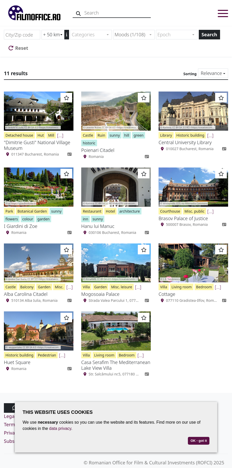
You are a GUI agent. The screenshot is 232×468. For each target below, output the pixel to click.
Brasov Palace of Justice (183, 218)
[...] (60, 135)
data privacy (60, 428)
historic (89, 143)
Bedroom (204, 286)
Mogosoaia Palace (100, 294)
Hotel (110, 211)
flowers (11, 218)
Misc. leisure (121, 286)
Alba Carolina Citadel (25, 294)
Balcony (27, 286)
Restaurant (92, 211)
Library (166, 135)
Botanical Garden (32, 211)
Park (9, 211)
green (139, 135)
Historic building (190, 135)
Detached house (19, 135)
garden (43, 218)
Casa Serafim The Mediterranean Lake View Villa (115, 365)
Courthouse (170, 211)
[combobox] (91, 34)
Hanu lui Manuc (97, 226)
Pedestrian (47, 355)
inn (85, 218)
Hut (41, 135)
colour (27, 218)
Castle (88, 135)
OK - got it (198, 441)
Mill (51, 135)
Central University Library (185, 142)
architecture (129, 211)
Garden (44, 286)
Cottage (167, 294)
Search (209, 34)
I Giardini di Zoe (20, 226)
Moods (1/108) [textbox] (130, 34)
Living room (182, 286)
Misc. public (194, 211)
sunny (115, 135)
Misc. (59, 286)
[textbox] (89, 34)
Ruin (101, 135)
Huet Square (17, 362)
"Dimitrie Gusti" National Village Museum (37, 145)
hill (126, 135)
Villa (86, 286)
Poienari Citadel (97, 150)
